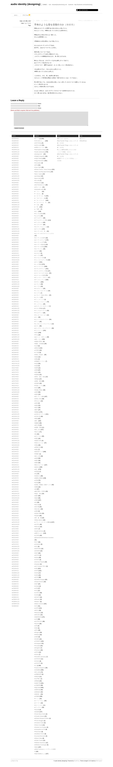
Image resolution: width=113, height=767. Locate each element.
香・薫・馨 (38, 518)
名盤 (36, 365)
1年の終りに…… (40, 141)
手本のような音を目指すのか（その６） (88, 20)
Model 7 (37, 601)
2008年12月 (16, 599)
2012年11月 (16, 495)
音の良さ (37, 509)
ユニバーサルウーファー (42, 319)
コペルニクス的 (39, 257)
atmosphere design (40, 149)
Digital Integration (40, 156)
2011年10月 (16, 524)
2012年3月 (16, 513)
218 (36, 619)
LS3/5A (37, 535)
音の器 (37, 504)
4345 (36, 573)
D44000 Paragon (40, 579)
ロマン (37, 326)
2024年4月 (16, 193)
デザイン (37, 282)
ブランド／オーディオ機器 (42, 522)
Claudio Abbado (39, 716)
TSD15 (37, 559)
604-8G (37, 526)
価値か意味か (39, 341)
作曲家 (37, 696)
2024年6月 (16, 189)
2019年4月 (16, 326)
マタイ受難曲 (39, 308)
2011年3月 (16, 540)
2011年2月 (16, 542)
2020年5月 (16, 297)
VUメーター (38, 187)
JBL (36, 568)
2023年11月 (16, 205)
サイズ (37, 262)
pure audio (38, 178)
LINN (36, 595)
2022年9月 (16, 235)
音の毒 (37, 506)
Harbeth (37, 564)
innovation (38, 163)
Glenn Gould (38, 725)
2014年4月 (16, 458)
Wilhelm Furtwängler (41, 745)
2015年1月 (16, 438)
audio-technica (39, 531)
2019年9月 (16, 315)
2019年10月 (16, 313)
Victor (36, 654)
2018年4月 (16, 352)
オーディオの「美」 (40, 231)
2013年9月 (16, 473)
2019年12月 (16, 308)
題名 (36, 747)
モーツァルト (39, 705)
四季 (36, 368)
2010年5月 (16, 562)
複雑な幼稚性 (39, 478)
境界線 (37, 374)
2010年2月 (16, 568)
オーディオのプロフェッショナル (44, 233)
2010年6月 (16, 559)
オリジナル (38, 229)
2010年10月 (16, 551)
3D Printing (38, 143)
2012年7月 (16, 504)
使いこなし (38, 339)
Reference (38, 182)
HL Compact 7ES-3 (40, 566)
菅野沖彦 (37, 689)
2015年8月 (16, 423)
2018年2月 (16, 357)
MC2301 (37, 614)
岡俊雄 (37, 681)
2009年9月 (16, 579)
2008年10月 (16, 603)
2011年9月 (16, 526)
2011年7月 (16, 531)
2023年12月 (16, 202)
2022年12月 (16, 229)
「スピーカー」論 (40, 198)
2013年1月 (16, 491)
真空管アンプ (39, 451)
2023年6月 (16, 216)
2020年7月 (16, 293)
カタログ (37, 253)
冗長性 (37, 350)
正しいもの (38, 436)
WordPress (84, 141)
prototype (38, 176)
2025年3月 (16, 169)
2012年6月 (16, 506)
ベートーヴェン (39, 700)
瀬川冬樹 (37, 687)
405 (36, 626)
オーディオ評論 (39, 246)
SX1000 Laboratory (40, 656)
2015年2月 (16, 436)
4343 (36, 570)
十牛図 (37, 352)
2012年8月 (16, 502)
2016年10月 (16, 392)
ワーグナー (38, 707)
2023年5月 (16, 218)
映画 (36, 418)
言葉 (36, 480)
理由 (36, 445)
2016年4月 (16, 405)
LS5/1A (37, 592)
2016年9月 (16, 394)
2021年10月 (16, 260)
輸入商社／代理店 (40, 491)
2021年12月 (16, 255)
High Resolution (39, 160)
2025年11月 (16, 152)
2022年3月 (16, 249)
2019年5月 (16, 324)
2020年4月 (16, 299)
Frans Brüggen (39, 720)
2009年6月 (16, 586)
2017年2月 (16, 383)
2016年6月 (16, 401)
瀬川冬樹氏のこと (40, 753)
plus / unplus (38, 174)
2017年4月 (16, 379)
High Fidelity (27, 23)
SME (36, 637)
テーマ (37, 138)
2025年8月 (16, 158)
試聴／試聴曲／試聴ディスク (43, 484)
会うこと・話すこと (40, 337)
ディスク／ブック (40, 279)
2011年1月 (16, 544)
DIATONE (38, 548)
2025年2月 (16, 171)
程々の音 (37, 456)
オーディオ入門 (39, 242)
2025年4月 (16, 167)
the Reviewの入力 (40, 185)
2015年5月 (16, 429)
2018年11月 (16, 337)
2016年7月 (16, 398)
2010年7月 (16, 557)
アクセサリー (39, 218)
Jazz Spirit (38, 167)
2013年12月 (16, 467)
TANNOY (37, 641)
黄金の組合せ (39, 520)
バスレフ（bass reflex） (42, 295)
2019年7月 (16, 319)
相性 (36, 449)
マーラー (37, 703)
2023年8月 (16, 211)
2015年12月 (16, 414)
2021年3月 (16, 275)
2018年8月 (16, 343)
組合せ (37, 467)
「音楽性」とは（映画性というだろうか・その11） (48, 20)
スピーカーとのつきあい (42, 273)
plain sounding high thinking (42, 171)
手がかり (37, 401)
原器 (36, 357)
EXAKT (37, 597)
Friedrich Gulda (39, 723)
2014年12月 (16, 440)
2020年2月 (16, 304)
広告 (36, 387)
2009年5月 (16, 588)
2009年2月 (16, 595)
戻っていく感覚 (39, 396)
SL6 (36, 546)
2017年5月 (16, 376)
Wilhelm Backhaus (40, 742)
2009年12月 (16, 573)
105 (36, 588)
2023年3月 (16, 222)
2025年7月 (16, 160)
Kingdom (37, 648)
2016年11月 (16, 390)
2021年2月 (16, 277)
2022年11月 (16, 231)
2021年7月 (16, 266)
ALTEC (37, 524)
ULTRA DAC (38, 621)
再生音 (37, 348)
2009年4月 (16, 590)
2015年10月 (16, 418)
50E (36, 628)
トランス (37, 284)
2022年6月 (16, 242)
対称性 (37, 383)
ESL (36, 630)
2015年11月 (16, 416)
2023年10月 (16, 207)
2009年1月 (16, 597)
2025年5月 (16, 165)
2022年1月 (16, 253)
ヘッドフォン (39, 304)
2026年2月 (16, 145)
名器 (36, 363)
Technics (37, 650)
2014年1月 (16, 465)
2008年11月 (16, 601)
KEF (36, 584)
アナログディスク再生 (41, 220)
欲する (37, 432)
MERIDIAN (38, 617)
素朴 (36, 460)
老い (36, 469)
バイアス (37, 293)
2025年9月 (16, 156)
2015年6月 (16, 427)
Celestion (38, 544)
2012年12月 (16, 493)
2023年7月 (16, 213)
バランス (37, 297)
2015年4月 (16, 432)
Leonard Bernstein (40, 736)
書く (36, 421)
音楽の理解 (38, 513)
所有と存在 (38, 398)
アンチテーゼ (39, 222)
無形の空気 (38, 440)
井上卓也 (37, 672)
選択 (36, 495)
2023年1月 (16, 227)
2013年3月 (16, 487)
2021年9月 (16, 262)
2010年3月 (16, 566)
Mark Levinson (39, 603)
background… (39, 154)
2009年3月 (16, 592)
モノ (36, 317)
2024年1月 (16, 200)
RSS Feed (26, 15)
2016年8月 (16, 396)
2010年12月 (16, 546)
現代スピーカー (39, 443)
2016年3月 (16, 407)
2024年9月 (16, 182)
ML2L (36, 610)
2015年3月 (16, 434)
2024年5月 (16, 191)
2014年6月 (16, 454)
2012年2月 (16, 515)
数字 (36, 410)
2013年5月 (16, 482)
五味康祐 (37, 670)
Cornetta (37, 645)
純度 (36, 458)
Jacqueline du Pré (40, 729)
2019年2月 (16, 330)
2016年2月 (16, 410)
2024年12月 (16, 176)
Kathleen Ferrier (39, 734)
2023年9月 (16, 209)
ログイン (83, 138)
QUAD (37, 623)
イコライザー (39, 224)
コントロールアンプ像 (41, 260)
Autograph (38, 643)
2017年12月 (16, 361)
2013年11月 (16, 469)
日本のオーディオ (40, 414)
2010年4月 (16, 564)
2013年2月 (16, 489)
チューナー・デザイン (41, 277)
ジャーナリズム (39, 266)
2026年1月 (16, 147)
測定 (36, 438)
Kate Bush (38, 731)
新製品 (37, 412)
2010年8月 (16, 555)
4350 (36, 575)
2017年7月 (16, 372)
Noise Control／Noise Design (43, 169)
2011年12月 (16, 520)
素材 (36, 462)
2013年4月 (16, 484)
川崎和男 (37, 685)
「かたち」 (38, 193)
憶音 (36, 394)
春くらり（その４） (63, 138)
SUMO (37, 639)
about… (16, 15)
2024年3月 (16, 196)
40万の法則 (38, 145)
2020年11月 (16, 284)
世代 (36, 332)
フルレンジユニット (40, 301)
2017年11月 (16, 363)
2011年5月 (16, 535)
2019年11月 (16, 310)
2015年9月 (16, 421)
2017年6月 (16, 374)
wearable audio (39, 189)
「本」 (37, 207)
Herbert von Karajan (40, 727)
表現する (37, 476)
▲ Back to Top (14, 760)
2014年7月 (16, 451)
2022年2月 (16, 251)
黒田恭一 (37, 694)
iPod (36, 165)
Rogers (37, 632)
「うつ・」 (38, 191)
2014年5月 (16, 456)
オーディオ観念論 (40, 244)
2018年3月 (16, 354)
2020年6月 (16, 295)
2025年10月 (16, 154)
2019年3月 (16, 328)
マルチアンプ (39, 313)
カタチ (37, 251)
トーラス (37, 286)
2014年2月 (16, 462)
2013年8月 (16, 476)
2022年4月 (16, 246)
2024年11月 (16, 178)
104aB (37, 586)
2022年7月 (16, 240)
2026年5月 (16, 138)
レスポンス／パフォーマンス (43, 324)
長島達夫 (37, 692)
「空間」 (37, 209)
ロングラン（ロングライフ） (43, 328)
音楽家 (37, 711)
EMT (36, 553)
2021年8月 (16, 264)
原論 (36, 359)
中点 (36, 335)
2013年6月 (16, 480)
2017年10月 (16, 365)
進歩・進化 (38, 493)
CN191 (37, 661)
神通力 (37, 454)
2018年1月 (16, 359)
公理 (36, 346)
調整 (36, 487)
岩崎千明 (37, 683)
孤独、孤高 (38, 381)
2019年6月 (16, 321)
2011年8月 (16, 529)
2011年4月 (16, 537)
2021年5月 (16, 271)
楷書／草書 (38, 427)
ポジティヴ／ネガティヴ (42, 306)
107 (36, 590)
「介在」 (37, 205)
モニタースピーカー (40, 315)
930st (36, 557)
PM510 (37, 634)
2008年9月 (16, 606)
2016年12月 (16, 387)
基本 (36, 372)
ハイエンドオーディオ (41, 290)
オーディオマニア (40, 240)
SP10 (36, 652)
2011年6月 (16, 533)
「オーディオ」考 (40, 196)
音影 (36, 511)
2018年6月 (16, 348)
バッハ (37, 698)
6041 (36, 529)
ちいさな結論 (39, 213)
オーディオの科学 (40, 238)
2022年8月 (16, 238)
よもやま (37, 216)
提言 (36, 407)
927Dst (37, 555)
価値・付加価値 (39, 343)
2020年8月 (16, 290)
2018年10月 (16, 339)
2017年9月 (16, 368)
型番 (36, 370)
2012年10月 (16, 498)
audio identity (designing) (25, 4)
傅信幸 (37, 676)
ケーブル (37, 255)
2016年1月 (16, 412)
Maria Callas (38, 738)
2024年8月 (16, 185)
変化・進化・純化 (40, 376)
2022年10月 (16, 233)
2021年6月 (16, 268)
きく (36, 211)
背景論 (37, 471)
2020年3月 (16, 301)
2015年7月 (16, 425)
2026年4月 (16, 141)
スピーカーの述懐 (40, 275)
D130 (36, 577)
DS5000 (37, 551)
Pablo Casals (39, 740)
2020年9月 (16, 288)
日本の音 (37, 416)
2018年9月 (16, 341)
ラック (37, 321)
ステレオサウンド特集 (41, 271)
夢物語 (37, 379)
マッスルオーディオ (40, 310)
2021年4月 (16, 273)
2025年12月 (16, 149)
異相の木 (37, 447)
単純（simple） (39, 354)
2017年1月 (16, 385)
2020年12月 (16, 282)
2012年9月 (16, 500)
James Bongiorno (40, 667)
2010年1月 (16, 570)
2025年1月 (16, 174)
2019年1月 (16, 332)
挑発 (36, 405)
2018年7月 (16, 346)
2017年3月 (16, 381)
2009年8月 (16, 581)
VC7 (36, 542)
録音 (36, 498)
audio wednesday (40, 152)
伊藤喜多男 (38, 674)
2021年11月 (16, 257)
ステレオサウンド (40, 268)
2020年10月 (16, 286)
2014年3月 (16, 460)
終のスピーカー (39, 465)
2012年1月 (16, 518)
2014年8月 (16, 449)
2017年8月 (16, 370)
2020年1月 (16, 306)
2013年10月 (16, 471)
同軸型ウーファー (40, 361)
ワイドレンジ (39, 330)
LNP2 (36, 608)
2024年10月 (16, 180)
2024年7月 (16, 187)
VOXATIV (38, 663)
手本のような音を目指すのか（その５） (55, 24)
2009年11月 (16, 575)
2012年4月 (16, 511)
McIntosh (37, 612)
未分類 (37, 709)
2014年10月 (16, 445)
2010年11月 (16, 548)
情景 (36, 392)
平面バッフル (39, 385)
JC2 (36, 606)
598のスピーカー (40, 147)
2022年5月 (16, 244)
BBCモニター (39, 533)
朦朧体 (37, 423)
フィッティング (39, 299)
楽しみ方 (37, 429)
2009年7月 (16, 584)
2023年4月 (16, 220)
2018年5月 (16, 350)
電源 (36, 500)
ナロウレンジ (39, 288)
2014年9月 (16, 447)
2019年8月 (16, 317)
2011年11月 (16, 522)
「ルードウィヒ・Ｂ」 (41, 202)
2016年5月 (16, 403)
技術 (36, 403)
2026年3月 (16, 143)
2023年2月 (16, 224)
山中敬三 (37, 678)
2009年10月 (16, 577)
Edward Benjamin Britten (42, 718)
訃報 (36, 482)
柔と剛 (37, 425)
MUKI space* (99, 760)
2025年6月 (16, 163)
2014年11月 (16, 443)
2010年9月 (16, 553)
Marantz (37, 599)
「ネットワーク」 (40, 200)
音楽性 (37, 515)
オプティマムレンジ (40, 227)
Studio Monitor (39, 581)
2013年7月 (16, 478)
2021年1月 (16, 279)
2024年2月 (16, 198)
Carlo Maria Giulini (40, 714)
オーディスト (39, 249)
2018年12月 (16, 335)
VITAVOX (38, 659)
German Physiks (39, 562)
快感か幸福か (39, 390)
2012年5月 (16, 509)
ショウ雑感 (38, 264)
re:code (37, 180)
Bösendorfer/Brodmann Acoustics (44, 537)
